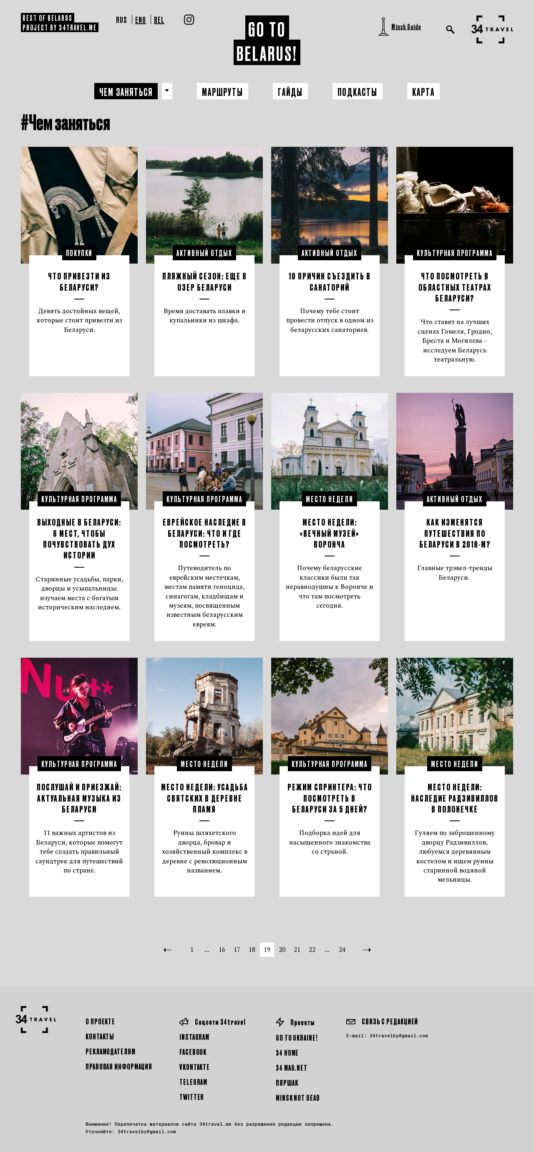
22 (312, 949)
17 (237, 949)
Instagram (194, 1036)
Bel (159, 19)
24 (342, 949)
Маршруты (222, 91)
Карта (424, 91)
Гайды (290, 91)
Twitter (191, 1097)
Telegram (193, 1082)
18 (252, 949)
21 (297, 949)
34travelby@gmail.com (399, 1035)
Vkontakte (194, 1067)
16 (222, 949)
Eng (140, 19)
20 (282, 949)
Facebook (193, 1051)
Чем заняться (126, 91)
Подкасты (358, 91)
